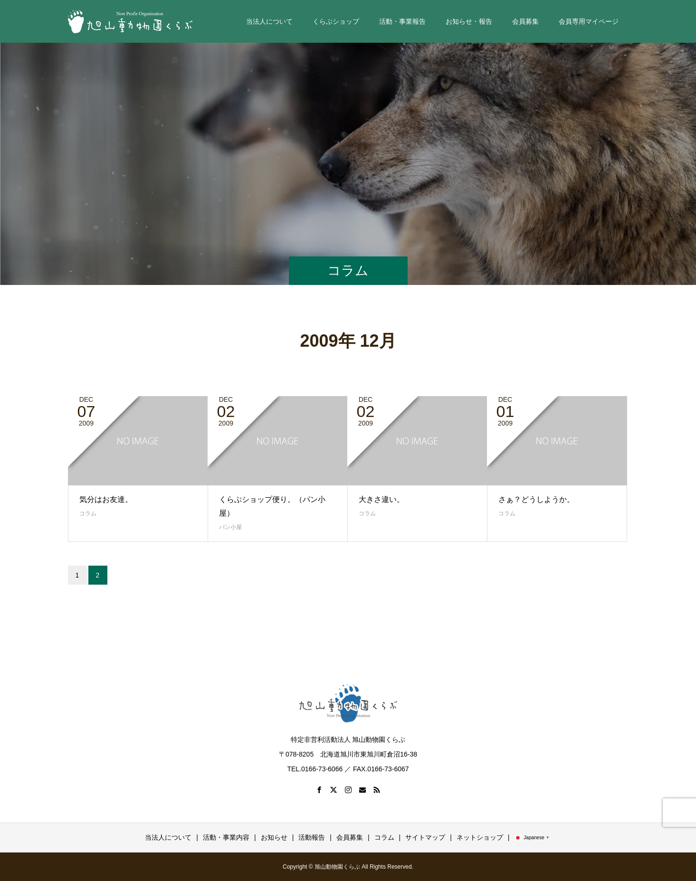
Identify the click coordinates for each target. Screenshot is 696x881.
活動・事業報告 (402, 21)
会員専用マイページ (589, 21)
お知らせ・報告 (469, 21)
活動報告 (311, 837)
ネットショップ (480, 837)
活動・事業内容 (226, 837)
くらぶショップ (336, 21)
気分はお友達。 (106, 499)
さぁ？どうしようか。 (536, 499)
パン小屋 (230, 527)
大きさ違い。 (381, 499)
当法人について (269, 21)
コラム (87, 513)
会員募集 (525, 21)
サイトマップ (425, 837)
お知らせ (274, 837)
